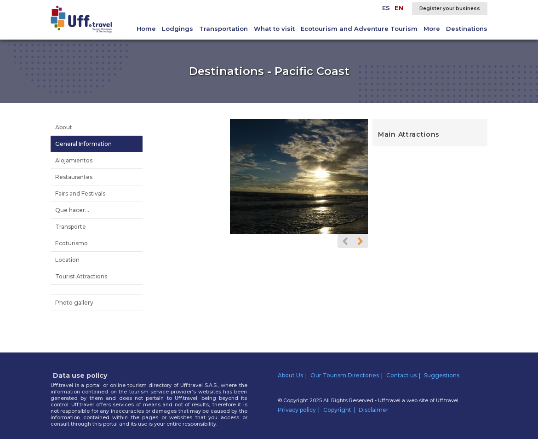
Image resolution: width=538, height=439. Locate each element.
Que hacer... (72, 210)
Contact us (401, 375)
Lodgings (177, 28)
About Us (290, 375)
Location (67, 259)
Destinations (466, 28)
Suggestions (441, 375)
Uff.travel (447, 400)
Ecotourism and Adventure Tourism (359, 28)
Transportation (223, 28)
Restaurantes (73, 176)
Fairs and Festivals (80, 193)
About (63, 127)
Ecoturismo (71, 243)
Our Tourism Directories (344, 375)
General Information (83, 143)
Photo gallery (74, 302)
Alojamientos (73, 160)
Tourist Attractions (81, 276)
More (432, 28)
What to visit (274, 28)
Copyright (337, 409)
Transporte (70, 226)
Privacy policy (297, 409)
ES (386, 8)
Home (146, 28)
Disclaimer (374, 409)
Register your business (449, 9)
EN (399, 8)
